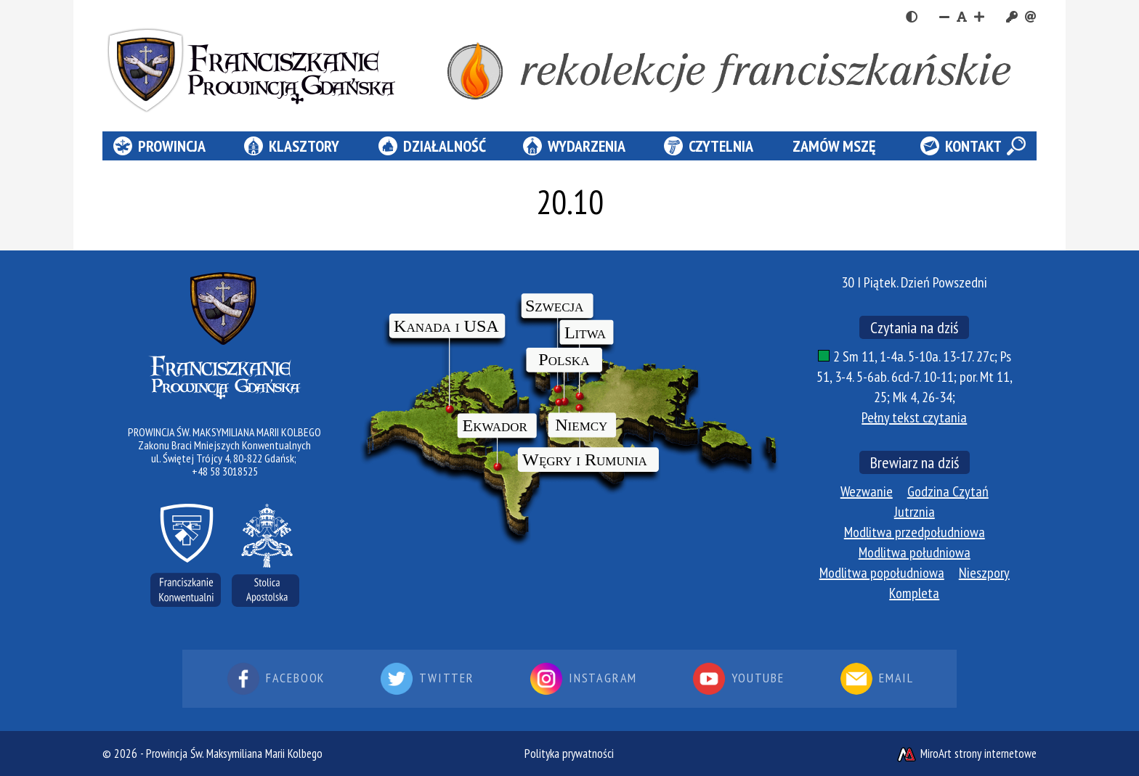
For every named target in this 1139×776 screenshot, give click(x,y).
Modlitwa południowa (914, 552)
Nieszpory (984, 572)
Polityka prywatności (569, 753)
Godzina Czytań (948, 491)
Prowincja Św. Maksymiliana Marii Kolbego (234, 753)
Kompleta (914, 593)
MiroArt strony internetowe (966, 753)
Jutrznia (914, 511)
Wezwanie (866, 491)
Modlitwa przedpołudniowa (914, 532)
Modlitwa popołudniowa (881, 572)
